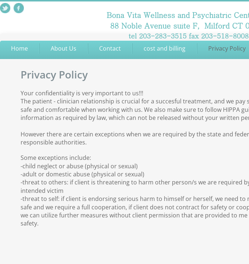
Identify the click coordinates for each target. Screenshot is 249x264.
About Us (63, 48)
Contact (110, 48)
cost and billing (164, 48)
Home (19, 48)
